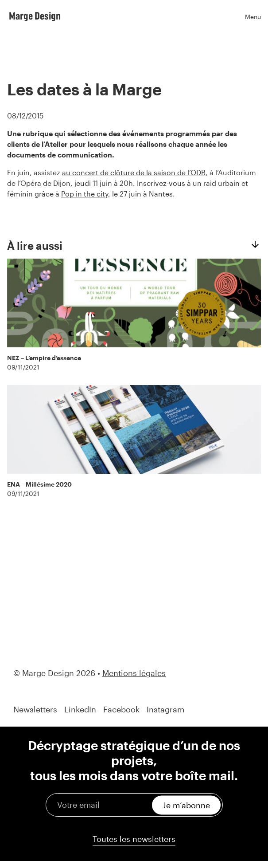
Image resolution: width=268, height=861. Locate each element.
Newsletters (35, 709)
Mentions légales (134, 673)
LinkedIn (80, 709)
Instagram (165, 709)
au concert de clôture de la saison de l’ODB (134, 172)
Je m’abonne (186, 805)
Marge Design (35, 15)
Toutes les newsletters (134, 839)
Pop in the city (84, 193)
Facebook (121, 709)
